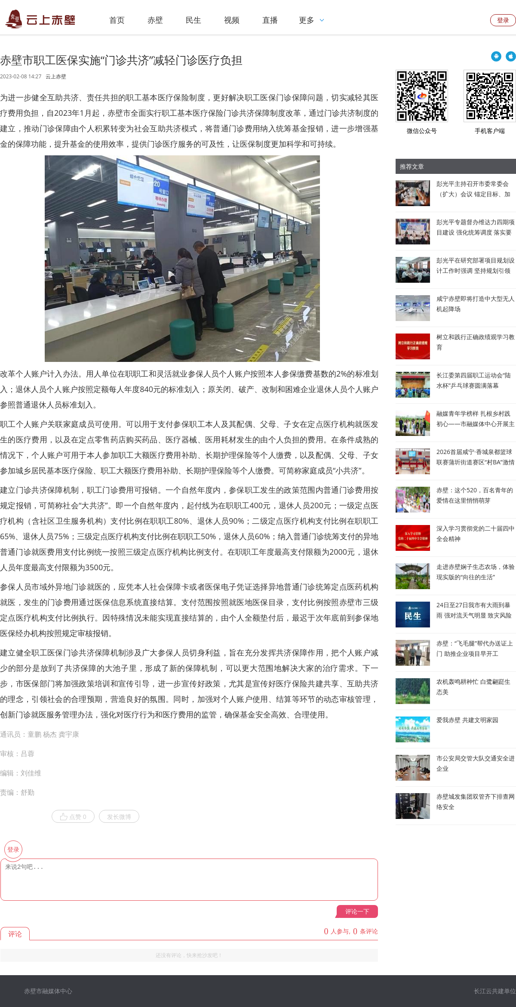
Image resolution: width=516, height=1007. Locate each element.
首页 (117, 20)
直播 (270, 20)
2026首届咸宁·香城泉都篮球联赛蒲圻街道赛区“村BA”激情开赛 (475, 462)
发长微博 (119, 816)
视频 (232, 20)
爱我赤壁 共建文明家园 (467, 720)
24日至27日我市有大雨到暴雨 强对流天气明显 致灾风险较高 (474, 615)
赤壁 (155, 20)
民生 (193, 20)
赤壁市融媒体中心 (48, 991)
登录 (503, 20)
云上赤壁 (56, 77)
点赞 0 (73, 816)
